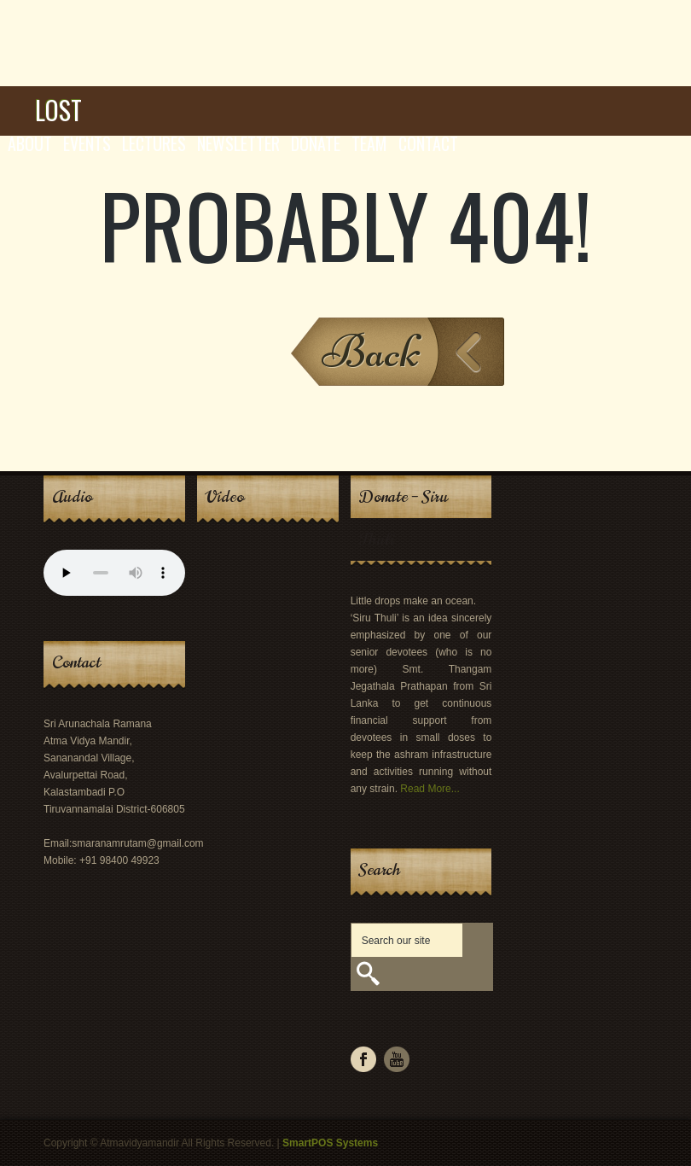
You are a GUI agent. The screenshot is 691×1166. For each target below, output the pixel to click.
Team (369, 143)
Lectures (154, 143)
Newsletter (238, 143)
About (30, 143)
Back (371, 351)
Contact (428, 143)
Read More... (429, 789)
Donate (315, 143)
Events (87, 143)
